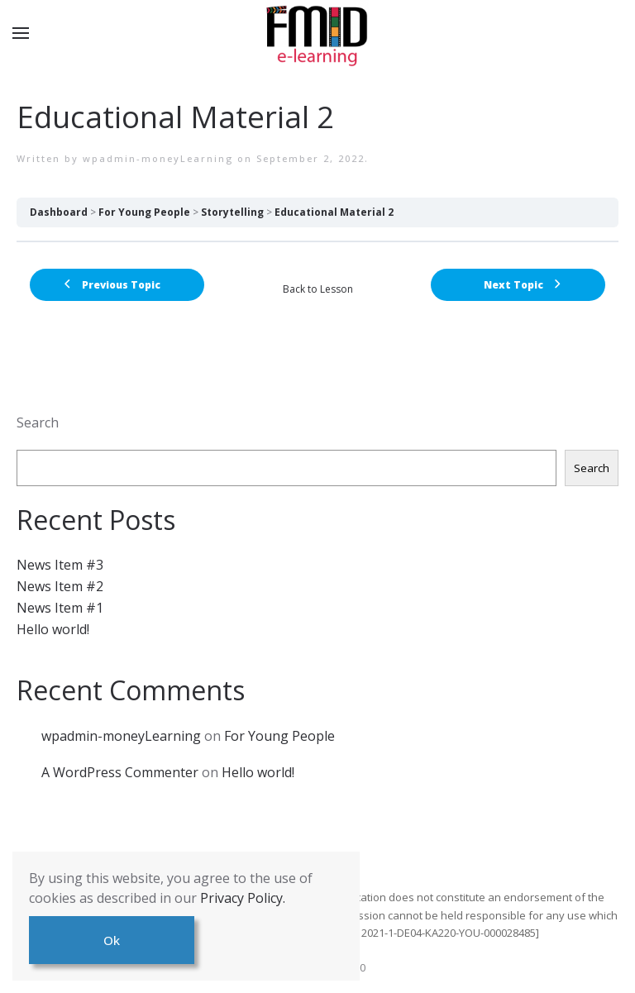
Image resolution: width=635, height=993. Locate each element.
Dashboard (59, 212)
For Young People (144, 212)
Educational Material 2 (334, 212)
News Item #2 (60, 586)
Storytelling (232, 212)
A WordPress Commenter (119, 772)
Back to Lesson (318, 289)
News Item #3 (60, 565)
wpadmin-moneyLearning (158, 158)
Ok (111, 940)
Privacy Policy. (242, 898)
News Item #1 (60, 608)
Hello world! (53, 629)
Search (38, 422)
